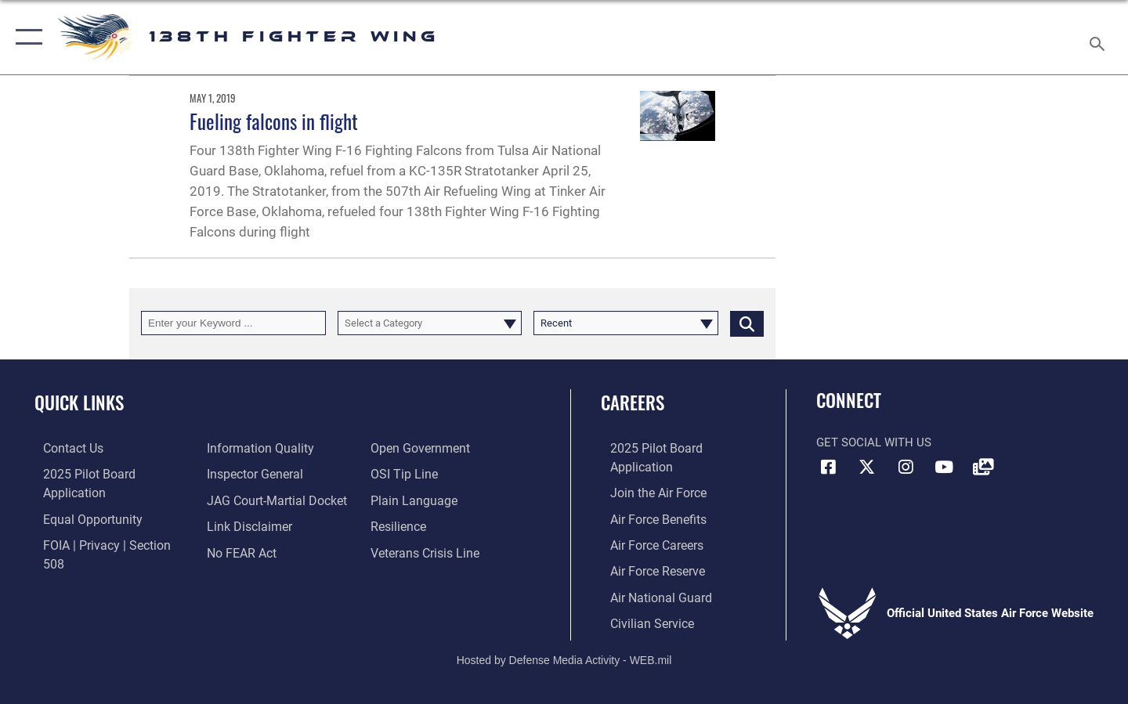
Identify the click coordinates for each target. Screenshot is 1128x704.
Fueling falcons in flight (274, 121)
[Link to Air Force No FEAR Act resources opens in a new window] (238, 525)
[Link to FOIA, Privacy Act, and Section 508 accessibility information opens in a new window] (106, 525)
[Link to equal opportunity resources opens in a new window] (81, 499)
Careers (632, 402)
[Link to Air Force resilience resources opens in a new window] (401, 499)
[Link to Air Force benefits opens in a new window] (647, 499)
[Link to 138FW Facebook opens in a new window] (828, 467)
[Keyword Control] (233, 323)
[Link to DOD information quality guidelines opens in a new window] (84, 550)
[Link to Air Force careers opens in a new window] (646, 525)
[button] (25, 37)
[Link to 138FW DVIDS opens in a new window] (983, 467)
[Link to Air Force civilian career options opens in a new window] (641, 601)
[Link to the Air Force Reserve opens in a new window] (647, 550)
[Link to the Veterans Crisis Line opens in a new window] (426, 525)
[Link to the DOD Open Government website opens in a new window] (251, 550)
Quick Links (79, 402)
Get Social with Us (873, 442)
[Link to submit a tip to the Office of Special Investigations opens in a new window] (405, 448)
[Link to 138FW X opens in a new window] (867, 467)
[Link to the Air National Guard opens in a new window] (649, 576)
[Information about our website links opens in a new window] (245, 499)
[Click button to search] (747, 323)
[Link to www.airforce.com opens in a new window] (647, 474)
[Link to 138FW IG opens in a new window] (905, 467)
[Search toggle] (1099, 37)
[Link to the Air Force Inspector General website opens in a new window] (250, 448)
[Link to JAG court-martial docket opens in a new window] (271, 474)
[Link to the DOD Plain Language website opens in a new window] (413, 474)
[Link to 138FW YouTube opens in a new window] (944, 467)
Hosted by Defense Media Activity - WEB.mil (564, 638)
